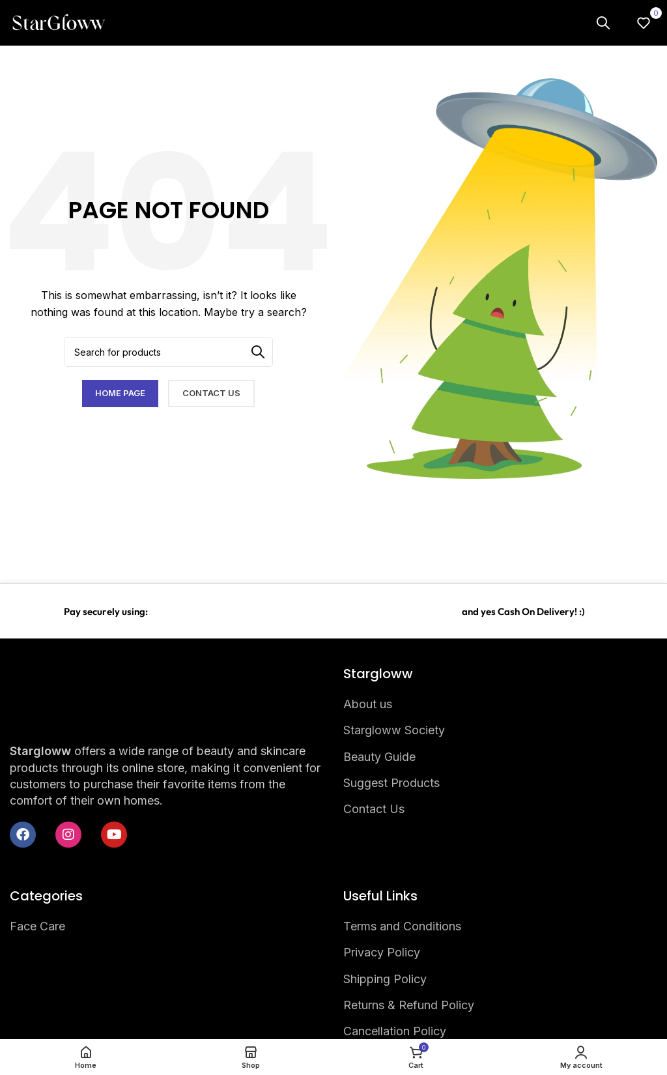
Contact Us (373, 809)
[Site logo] (58, 22)
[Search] (603, 23)
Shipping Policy (385, 979)
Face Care (37, 926)
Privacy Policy (381, 952)
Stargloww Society (394, 730)
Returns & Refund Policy (408, 1005)
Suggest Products (391, 783)
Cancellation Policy (394, 1031)
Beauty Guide (379, 757)
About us (367, 704)
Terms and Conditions (402, 926)
